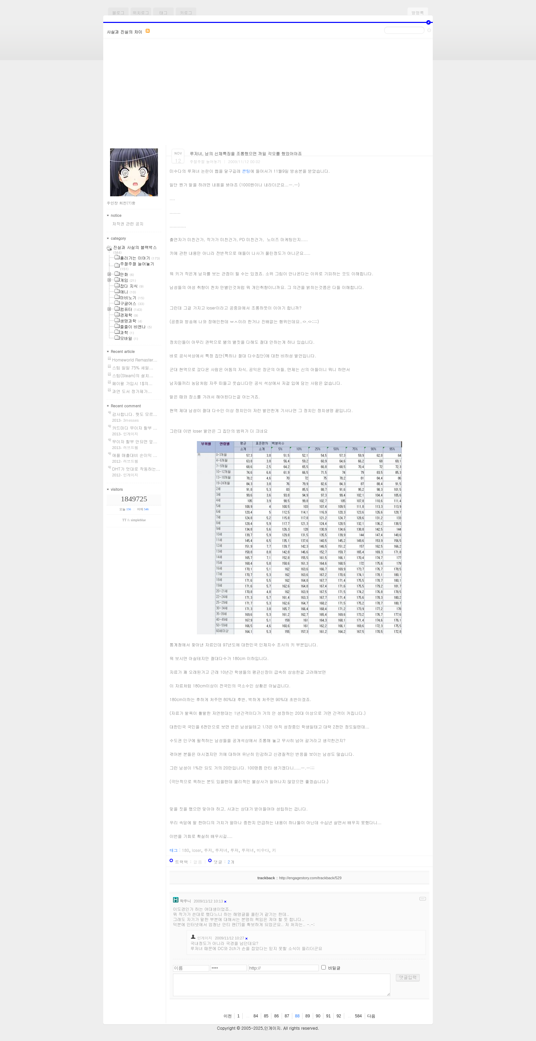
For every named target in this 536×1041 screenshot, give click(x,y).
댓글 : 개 (224, 862)
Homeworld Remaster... (134, 360)
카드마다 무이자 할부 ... (134, 428)
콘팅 (246, 171)
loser (196, 850)
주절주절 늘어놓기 (205, 161)
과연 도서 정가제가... (132, 391)
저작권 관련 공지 (128, 223)
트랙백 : (188, 862)
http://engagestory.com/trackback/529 (310, 878)
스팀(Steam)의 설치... (132, 375)
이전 (228, 1016)
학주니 (185, 901)
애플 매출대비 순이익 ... (134, 455)
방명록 (418, 12)
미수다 (263, 850)
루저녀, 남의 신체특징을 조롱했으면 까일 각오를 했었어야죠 (246, 153)
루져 (234, 850)
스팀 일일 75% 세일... (132, 367)
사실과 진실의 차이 (124, 32)
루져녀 (247, 850)
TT (124, 520)
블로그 (118, 12)
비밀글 (334, 968)
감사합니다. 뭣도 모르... (134, 414)
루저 (208, 850)
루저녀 (221, 850)
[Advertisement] (268, 94)
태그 (163, 12)
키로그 (186, 12)
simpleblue (138, 520)
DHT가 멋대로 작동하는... (136, 469)
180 (185, 850)
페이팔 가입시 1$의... (132, 383)
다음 (371, 1016)
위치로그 (141, 12)
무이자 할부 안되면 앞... (134, 441)
